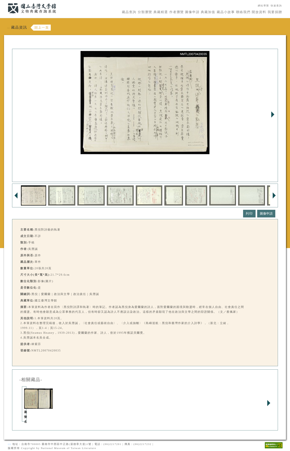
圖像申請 (192, 12)
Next (273, 114)
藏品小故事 (226, 12)
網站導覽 (263, 5)
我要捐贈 (275, 12)
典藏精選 (160, 12)
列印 (249, 213)
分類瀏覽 (145, 12)
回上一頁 (41, 27)
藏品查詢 (129, 12)
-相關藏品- (30, 379)
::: (5, 2)
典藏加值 (208, 12)
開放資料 (259, 12)
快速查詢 (276, 5)
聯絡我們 (243, 12)
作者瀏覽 (176, 12)
